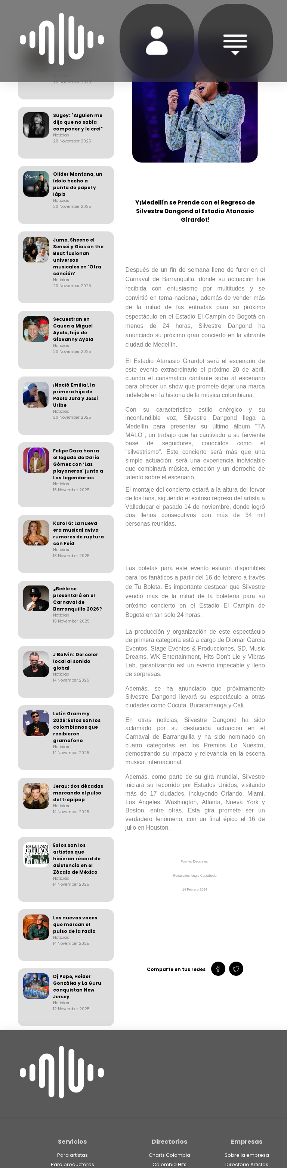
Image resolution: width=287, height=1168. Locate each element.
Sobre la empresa (247, 1155)
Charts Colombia (169, 1155)
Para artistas (72, 1155)
